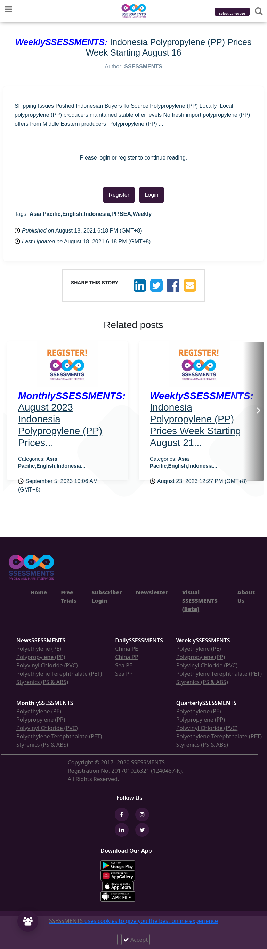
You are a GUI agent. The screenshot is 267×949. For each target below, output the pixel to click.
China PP (126, 657)
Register (118, 195)
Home (38, 592)
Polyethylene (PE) (38, 648)
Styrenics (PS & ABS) (42, 682)
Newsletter (152, 592)
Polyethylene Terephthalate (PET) (59, 674)
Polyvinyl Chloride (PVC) (47, 665)
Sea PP (123, 674)
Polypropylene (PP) (40, 657)
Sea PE (123, 665)
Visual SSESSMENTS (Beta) (200, 601)
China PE (126, 648)
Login (151, 195)
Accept (135, 939)
